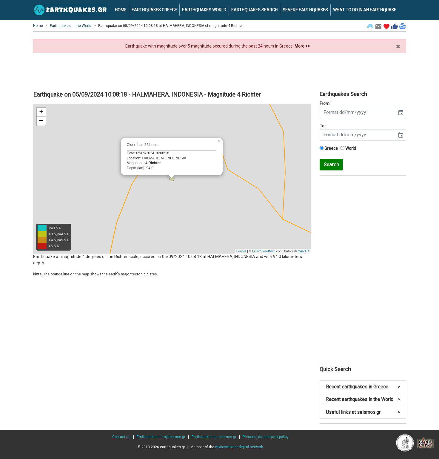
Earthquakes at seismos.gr (214, 437)
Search (331, 164)
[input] (357, 112)
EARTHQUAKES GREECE (154, 9)
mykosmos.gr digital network (239, 447)
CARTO (303, 251)
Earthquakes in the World (70, 26)
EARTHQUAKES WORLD (204, 9)
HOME (121, 9)
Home (38, 26)
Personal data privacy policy (266, 437)
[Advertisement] (219, 69)
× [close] (398, 46)
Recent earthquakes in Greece (363, 387)
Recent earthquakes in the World (363, 399)
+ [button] (41, 112)
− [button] (41, 121)
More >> (302, 46)
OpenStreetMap (263, 251)
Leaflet (241, 251)
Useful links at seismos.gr (363, 412)
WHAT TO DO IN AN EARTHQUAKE (364, 9)
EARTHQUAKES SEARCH (254, 9)
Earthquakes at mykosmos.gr (161, 437)
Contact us (121, 437)
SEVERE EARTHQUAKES (305, 9)
